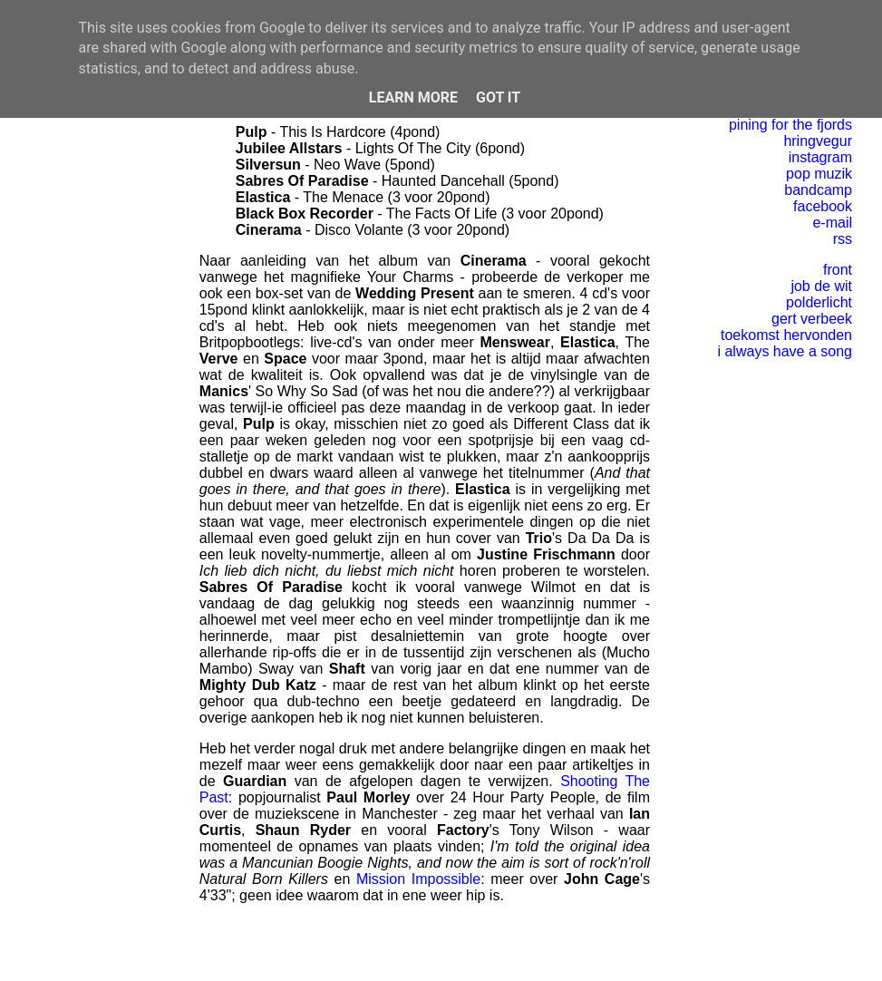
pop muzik (819, 173)
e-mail (832, 222)
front (837, 269)
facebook (822, 206)
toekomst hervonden (786, 335)
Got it (498, 97)
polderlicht (819, 302)
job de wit (821, 286)
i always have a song (784, 351)
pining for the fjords (790, 124)
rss (842, 239)
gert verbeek (811, 318)
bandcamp (818, 190)
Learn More (413, 97)
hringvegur (817, 141)
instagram (820, 157)
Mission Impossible (418, 879)
